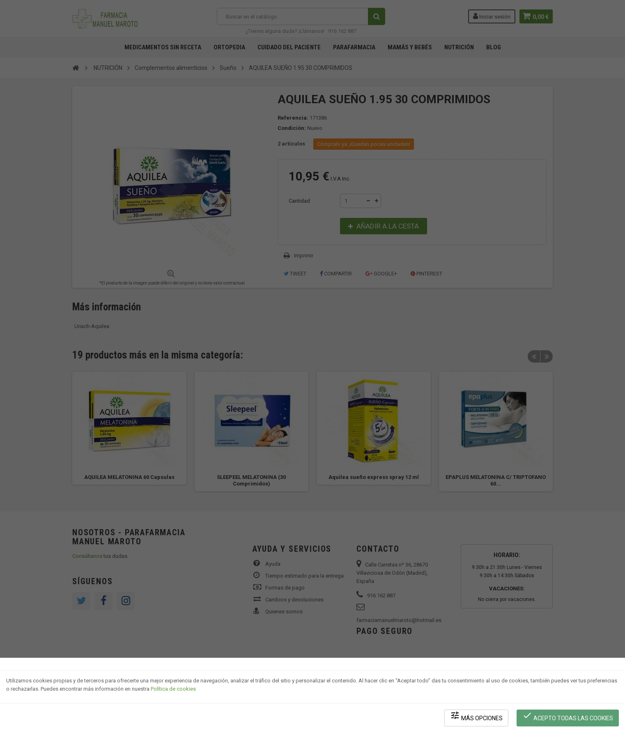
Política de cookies (173, 690)
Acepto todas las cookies (568, 716)
